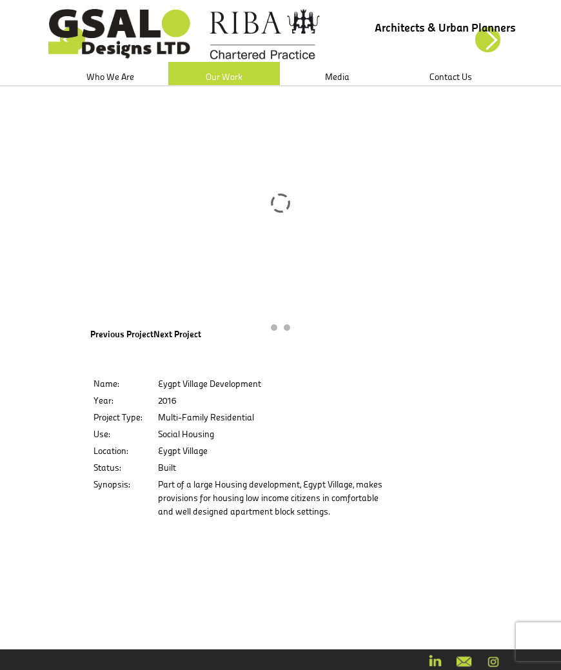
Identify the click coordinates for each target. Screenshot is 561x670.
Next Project (177, 334)
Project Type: (118, 417)
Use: (102, 434)
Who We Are (110, 77)
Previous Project (121, 334)
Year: (103, 400)
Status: (107, 467)
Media (337, 77)
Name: (106, 383)
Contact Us (450, 77)
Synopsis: (112, 484)
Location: (111, 451)
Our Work (224, 77)
